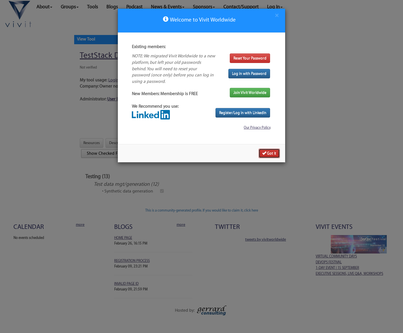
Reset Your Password (249, 58)
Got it (269, 153)
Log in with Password (249, 73)
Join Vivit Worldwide (249, 92)
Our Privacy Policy (257, 128)
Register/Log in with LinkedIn (242, 113)
